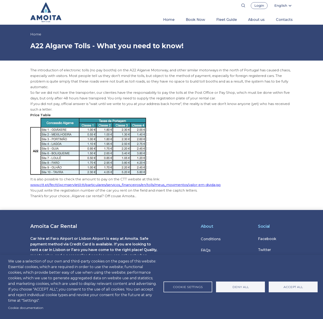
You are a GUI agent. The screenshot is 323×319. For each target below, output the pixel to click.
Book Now (195, 19)
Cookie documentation (25, 308)
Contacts (284, 19)
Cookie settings (188, 287)
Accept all (293, 287)
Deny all (240, 287)
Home (169, 19)
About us (256, 19)
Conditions (211, 239)
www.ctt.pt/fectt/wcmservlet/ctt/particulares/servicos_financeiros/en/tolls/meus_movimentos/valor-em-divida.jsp (125, 185)
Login (259, 5)
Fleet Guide (226, 19)
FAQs (206, 250)
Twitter (264, 250)
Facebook (267, 239)
